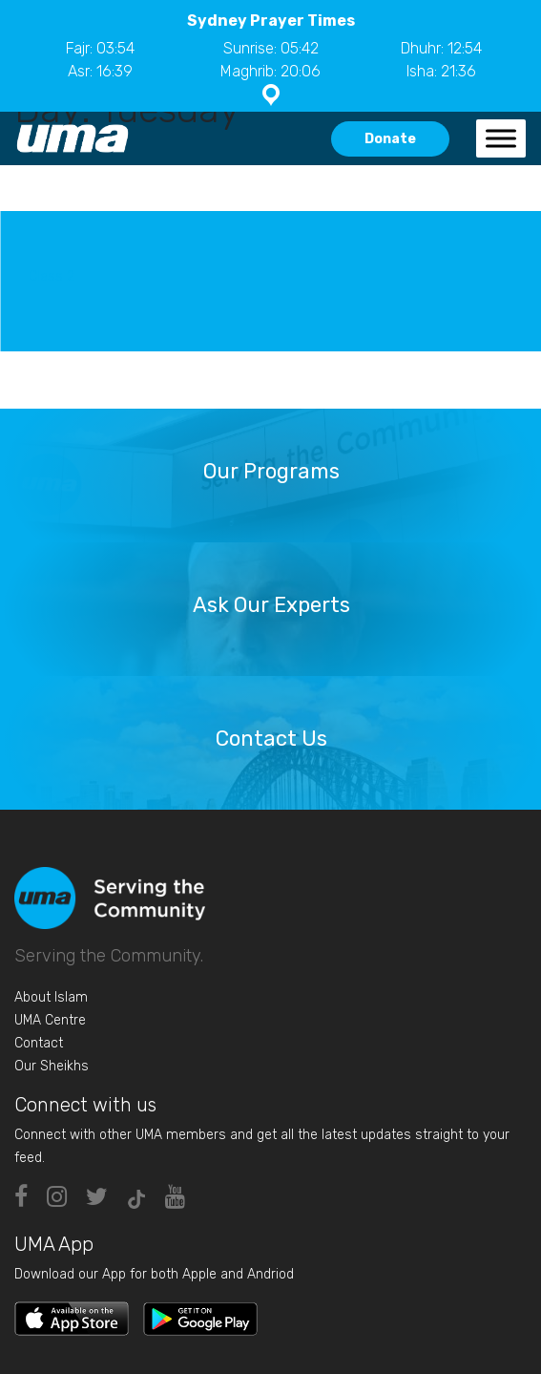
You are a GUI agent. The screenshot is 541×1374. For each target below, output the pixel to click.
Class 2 (51, 276)
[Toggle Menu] (501, 138)
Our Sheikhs (51, 1066)
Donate (390, 139)
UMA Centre (50, 1020)
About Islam (51, 997)
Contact (38, 1043)
